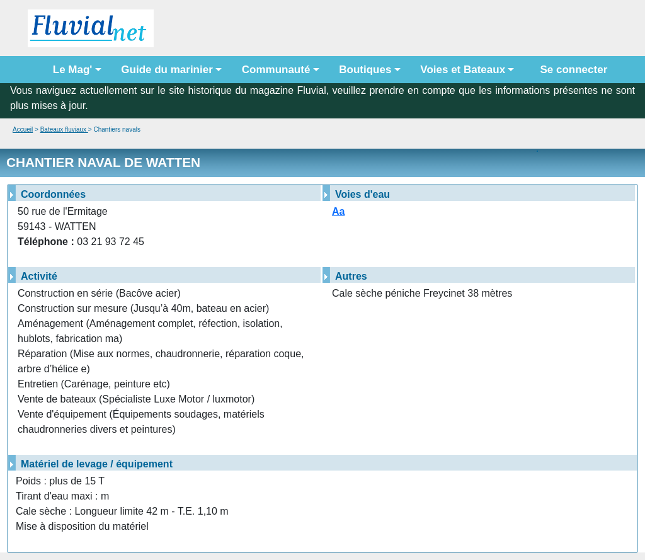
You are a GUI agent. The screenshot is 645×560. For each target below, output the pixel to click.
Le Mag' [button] (73, 70)
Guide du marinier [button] (166, 70)
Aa (338, 211)
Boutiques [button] (365, 70)
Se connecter (570, 70)
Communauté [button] (276, 70)
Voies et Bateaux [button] (462, 70)
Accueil (23, 129)
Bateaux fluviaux (64, 129)
